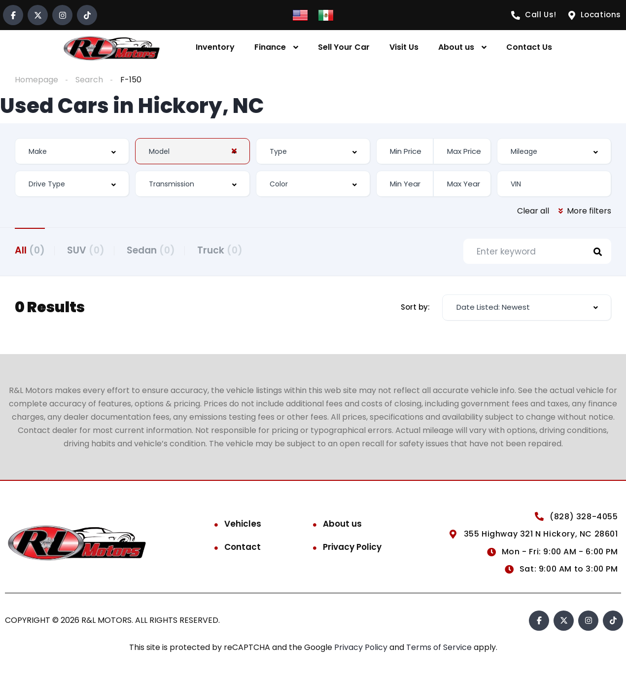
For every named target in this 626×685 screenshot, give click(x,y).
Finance (270, 47)
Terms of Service (440, 648)
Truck (227, 249)
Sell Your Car (344, 47)
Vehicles (242, 525)
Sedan (156, 249)
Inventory (215, 47)
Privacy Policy (352, 548)
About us (456, 47)
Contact (242, 548)
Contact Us (529, 47)
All (30, 249)
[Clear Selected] (234, 151)
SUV (88, 249)
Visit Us (403, 47)
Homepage (36, 79)
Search (89, 79)
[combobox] (72, 151)
